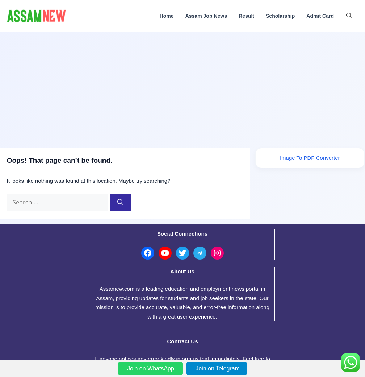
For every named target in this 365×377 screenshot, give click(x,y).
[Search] (120, 201)
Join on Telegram (218, 368)
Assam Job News (206, 16)
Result (246, 16)
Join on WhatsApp (151, 368)
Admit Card (320, 16)
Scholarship (280, 16)
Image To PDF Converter (310, 159)
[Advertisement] (182, 86)
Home (167, 16)
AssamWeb (169, 358)
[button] (349, 16)
